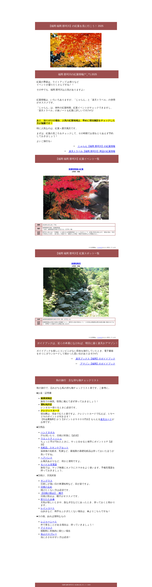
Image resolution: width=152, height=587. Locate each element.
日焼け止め (46, 487)
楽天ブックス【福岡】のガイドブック (95, 358)
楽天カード (106, 419)
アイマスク (46, 528)
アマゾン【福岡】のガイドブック (97, 363)
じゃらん (99, 247)
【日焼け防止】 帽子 (52, 493)
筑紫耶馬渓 (76, 264)
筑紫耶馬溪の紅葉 (76, 169)
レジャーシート (49, 521)
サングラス (46, 480)
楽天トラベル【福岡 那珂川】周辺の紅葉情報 (91, 151)
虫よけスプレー (49, 534)
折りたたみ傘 (48, 499)
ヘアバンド (46, 457)
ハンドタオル (48, 432)
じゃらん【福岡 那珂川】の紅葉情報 (96, 146)
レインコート (48, 508)
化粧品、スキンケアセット (55, 447)
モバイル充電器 (49, 464)
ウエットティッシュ (51, 438)
